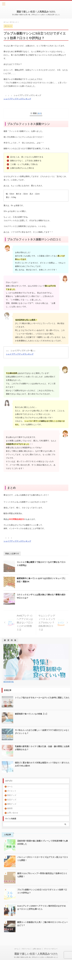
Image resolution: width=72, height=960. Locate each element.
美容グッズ (11, 795)
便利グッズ (11, 804)
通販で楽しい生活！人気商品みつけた (36, 11)
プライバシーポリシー (51, 945)
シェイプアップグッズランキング (17, 99)
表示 (39, 113)
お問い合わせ (12, 813)
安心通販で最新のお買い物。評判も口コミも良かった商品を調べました (36, 954)
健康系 (10, 808)
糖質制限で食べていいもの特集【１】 (32, 714)
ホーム (10, 786)
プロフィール (25, 945)
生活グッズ (11, 800)
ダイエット (11, 791)
